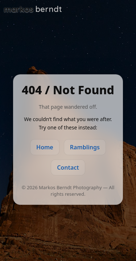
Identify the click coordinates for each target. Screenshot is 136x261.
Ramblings (85, 147)
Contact (68, 167)
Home (44, 147)
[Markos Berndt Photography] (33, 9)
